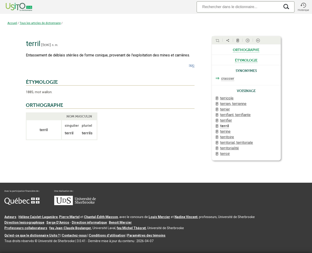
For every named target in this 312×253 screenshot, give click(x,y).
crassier (227, 78)
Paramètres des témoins (146, 235)
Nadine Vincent (186, 217)
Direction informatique (89, 222)
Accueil (12, 23)
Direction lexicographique (24, 222)
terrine (225, 131)
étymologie (246, 60)
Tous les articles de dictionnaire (40, 23)
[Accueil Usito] (14, 7)
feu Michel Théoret (131, 228)
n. (53, 45)
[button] (303, 7)
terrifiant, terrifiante (235, 115)
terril (224, 126)
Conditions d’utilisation (107, 235)
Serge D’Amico (57, 222)
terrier (225, 109)
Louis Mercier (159, 217)
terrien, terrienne (233, 104)
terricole (227, 98)
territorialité (229, 148)
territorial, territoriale (236, 142)
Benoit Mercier (120, 222)
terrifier (226, 120)
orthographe (246, 49)
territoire (227, 137)
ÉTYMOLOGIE (42, 82)
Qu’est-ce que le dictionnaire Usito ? (32, 235)
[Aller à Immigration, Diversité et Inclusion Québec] (21, 203)
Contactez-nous (74, 235)
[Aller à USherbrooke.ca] (75, 204)
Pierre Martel (69, 217)
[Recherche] (238, 7)
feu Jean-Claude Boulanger (70, 228)
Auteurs (10, 217)
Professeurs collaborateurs (25, 228)
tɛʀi (46, 45)
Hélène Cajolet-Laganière (38, 217)
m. (56, 45)
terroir (225, 153)
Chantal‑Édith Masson (101, 217)
